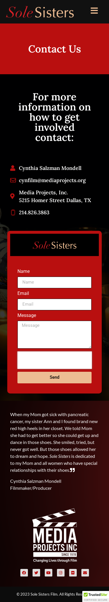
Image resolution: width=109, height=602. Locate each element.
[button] (95, 596)
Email (23, 293)
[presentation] (54, 360)
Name (23, 271)
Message (26, 315)
